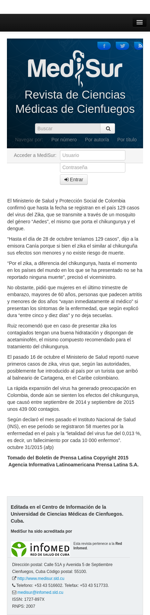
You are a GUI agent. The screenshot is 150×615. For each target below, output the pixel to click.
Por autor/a (97, 139)
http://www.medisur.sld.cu (40, 578)
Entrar (73, 179)
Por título (127, 139)
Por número (64, 139)
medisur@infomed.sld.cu (40, 592)
